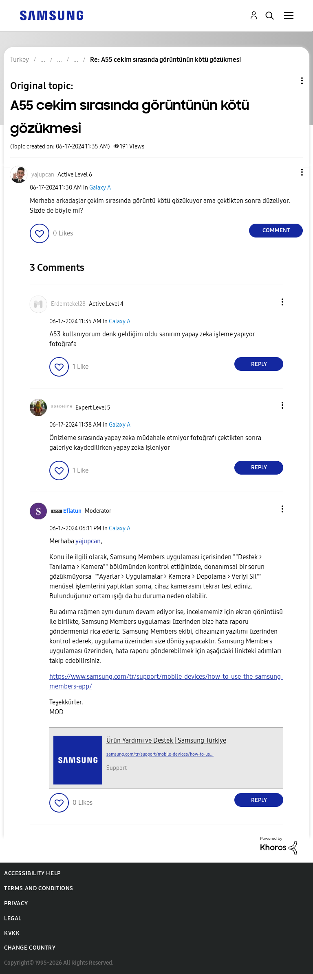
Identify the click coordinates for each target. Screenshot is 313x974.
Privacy (16, 903)
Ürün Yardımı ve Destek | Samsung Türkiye (166, 740)
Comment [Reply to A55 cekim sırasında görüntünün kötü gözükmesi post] (276, 230)
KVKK (12, 933)
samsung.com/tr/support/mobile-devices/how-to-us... (160, 754)
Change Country (29, 947)
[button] (288, 172)
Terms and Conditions (38, 888)
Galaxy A (100, 187)
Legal (13, 918)
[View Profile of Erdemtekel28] (68, 304)
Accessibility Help (32, 873)
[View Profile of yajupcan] (42, 174)
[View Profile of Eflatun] (72, 511)
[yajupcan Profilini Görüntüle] (88, 541)
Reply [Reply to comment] (259, 364)
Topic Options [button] (288, 80)
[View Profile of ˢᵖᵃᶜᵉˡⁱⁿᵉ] (61, 407)
